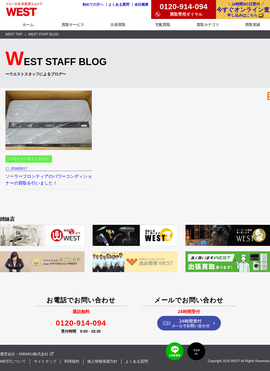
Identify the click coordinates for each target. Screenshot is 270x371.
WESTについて (13, 361)
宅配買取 (162, 24)
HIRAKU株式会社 (33, 354)
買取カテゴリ (208, 24)
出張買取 (118, 24)
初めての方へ (92, 4)
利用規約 (71, 361)
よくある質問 (118, 4)
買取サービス (73, 24)
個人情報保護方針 (102, 361)
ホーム (28, 24)
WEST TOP (13, 34)
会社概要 (141, 4)
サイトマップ (45, 361)
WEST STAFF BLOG (43, 34)
